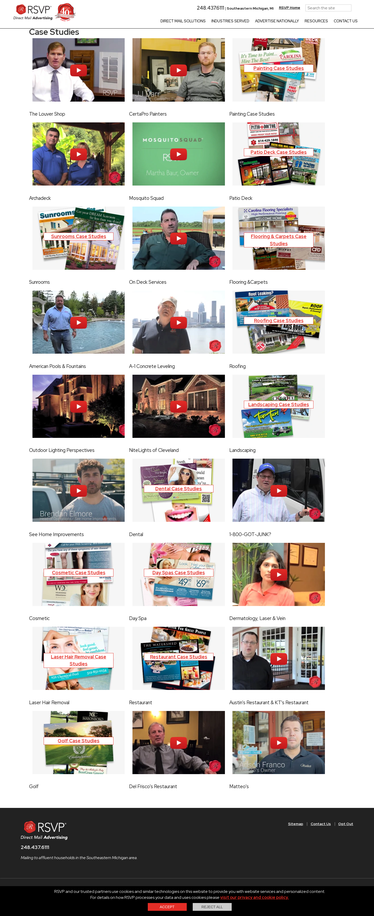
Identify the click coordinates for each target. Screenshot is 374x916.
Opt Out (345, 823)
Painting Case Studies (278, 68)
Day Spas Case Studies (178, 572)
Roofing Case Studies (279, 320)
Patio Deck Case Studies (279, 152)
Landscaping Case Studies (278, 404)
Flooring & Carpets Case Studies (278, 240)
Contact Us (333, 21)
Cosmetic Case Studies (78, 572)
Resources (304, 21)
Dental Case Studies (178, 488)
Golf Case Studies (78, 740)
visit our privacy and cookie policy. (254, 897)
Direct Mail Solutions (170, 21)
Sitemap (295, 823)
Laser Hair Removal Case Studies (78, 660)
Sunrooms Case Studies (78, 236)
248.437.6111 (196, 7)
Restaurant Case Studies (178, 657)
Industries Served (218, 21)
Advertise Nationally (264, 21)
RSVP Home (277, 7)
